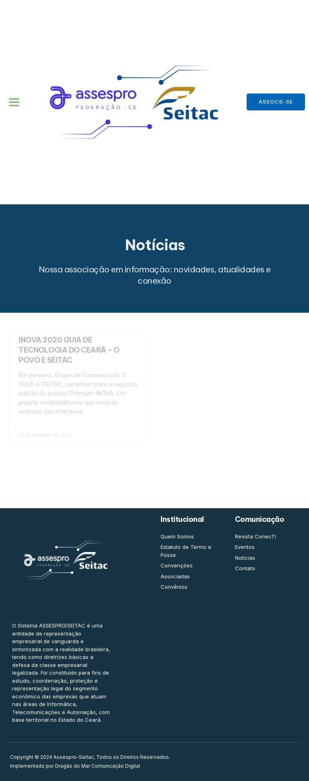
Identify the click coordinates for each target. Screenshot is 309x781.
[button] (14, 101)
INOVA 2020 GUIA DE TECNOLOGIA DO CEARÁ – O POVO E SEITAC (69, 350)
